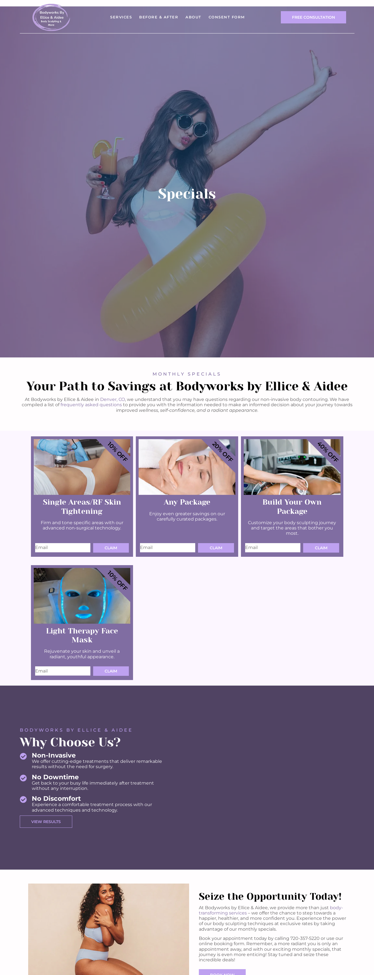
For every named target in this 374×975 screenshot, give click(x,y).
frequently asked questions (91, 404)
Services (121, 17)
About (193, 17)
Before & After (158, 17)
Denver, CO (112, 399)
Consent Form (227, 17)
